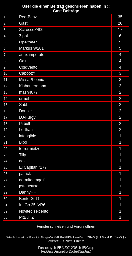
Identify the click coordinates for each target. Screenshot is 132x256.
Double (25, 111)
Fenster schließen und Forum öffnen (66, 226)
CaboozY (27, 73)
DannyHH (27, 192)
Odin (23, 61)
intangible (27, 136)
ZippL (24, 36)
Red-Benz (28, 17)
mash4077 (28, 92)
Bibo (23, 142)
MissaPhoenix (31, 79)
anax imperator (32, 54)
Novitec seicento (33, 211)
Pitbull (24, 123)
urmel (24, 98)
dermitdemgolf (31, 180)
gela (23, 161)
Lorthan (26, 130)
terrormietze (29, 148)
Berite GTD (29, 198)
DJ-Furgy (27, 117)
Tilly (22, 155)
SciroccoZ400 (31, 29)
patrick (25, 173)
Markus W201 (31, 48)
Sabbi (24, 104)
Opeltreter (28, 42)
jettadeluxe (28, 186)
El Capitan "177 (33, 167)
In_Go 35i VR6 (32, 205)
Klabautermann (32, 86)
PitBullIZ (26, 217)
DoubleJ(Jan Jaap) (80, 251)
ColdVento (28, 67)
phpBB (57, 248)
